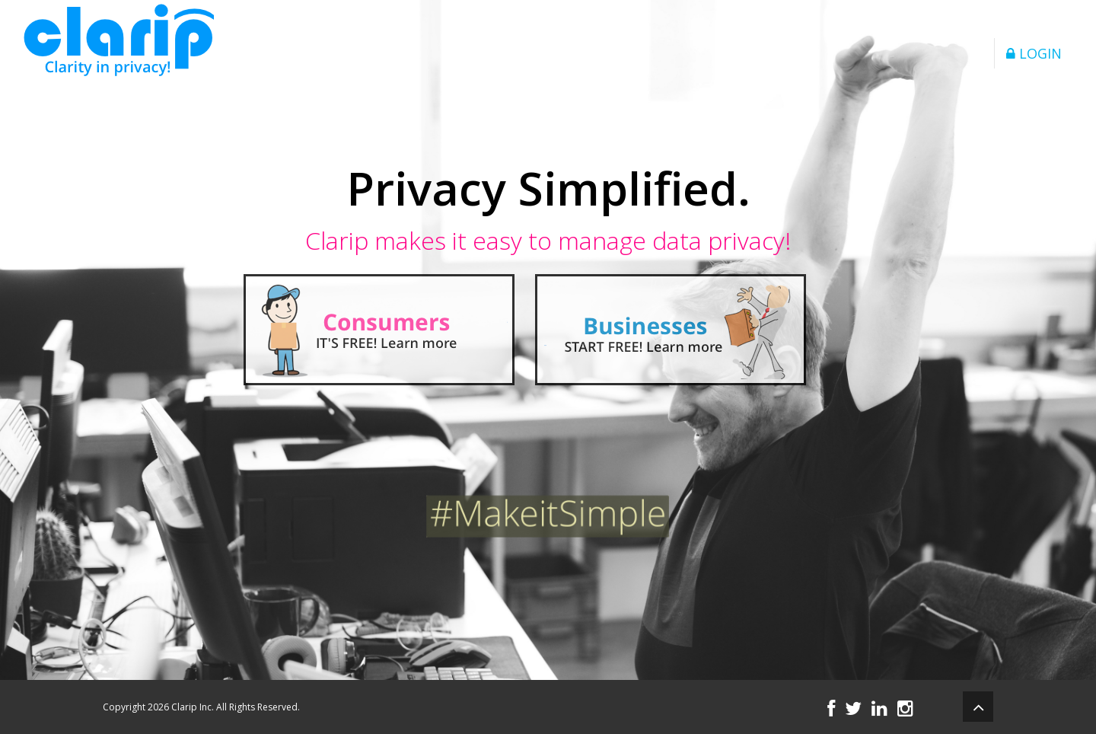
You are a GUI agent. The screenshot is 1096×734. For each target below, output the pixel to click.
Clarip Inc (191, 706)
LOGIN (1034, 53)
